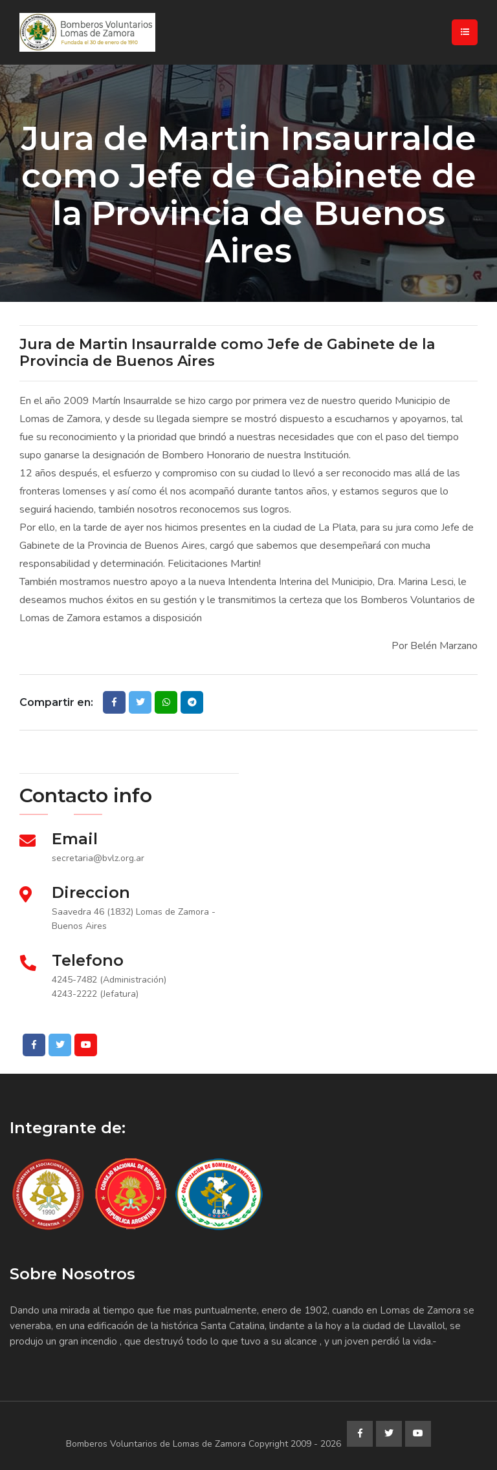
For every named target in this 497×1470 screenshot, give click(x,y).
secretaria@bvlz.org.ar (98, 858)
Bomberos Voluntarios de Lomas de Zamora (156, 1444)
